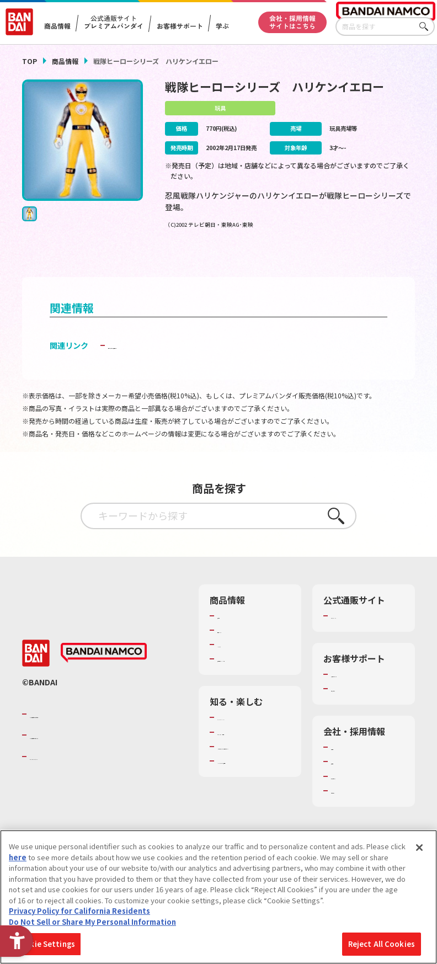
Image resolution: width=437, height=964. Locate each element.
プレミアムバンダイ (363, 633)
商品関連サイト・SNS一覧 (253, 681)
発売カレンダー (242, 647)
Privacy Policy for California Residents (79, 911)
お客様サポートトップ (367, 691)
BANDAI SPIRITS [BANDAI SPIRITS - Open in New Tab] (63, 779)
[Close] (419, 847)
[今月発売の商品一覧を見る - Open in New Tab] (355, 262)
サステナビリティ (359, 793)
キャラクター (238, 662)
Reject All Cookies (381, 944)
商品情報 (65, 61)
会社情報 (345, 764)
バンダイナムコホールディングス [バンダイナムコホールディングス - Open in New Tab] (96, 757)
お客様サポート (179, 26)
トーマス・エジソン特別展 (253, 764)
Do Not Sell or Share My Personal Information (92, 922)
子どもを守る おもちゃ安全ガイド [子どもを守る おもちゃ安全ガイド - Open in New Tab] (167, 362)
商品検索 (231, 633)
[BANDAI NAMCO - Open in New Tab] (104, 675)
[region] (218, 897)
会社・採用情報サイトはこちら (292, 21)
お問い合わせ (352, 808)
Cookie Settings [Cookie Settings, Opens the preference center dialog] (45, 944)
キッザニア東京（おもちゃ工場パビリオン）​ (253, 788)
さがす (426, 27)
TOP (29, 61)
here (17, 857)
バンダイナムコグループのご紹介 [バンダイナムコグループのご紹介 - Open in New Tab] (96, 736)
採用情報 (345, 779)
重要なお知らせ (356, 706)
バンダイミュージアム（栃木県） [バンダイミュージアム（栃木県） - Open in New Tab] (253, 813)
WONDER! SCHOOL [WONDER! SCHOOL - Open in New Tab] (248, 744)
